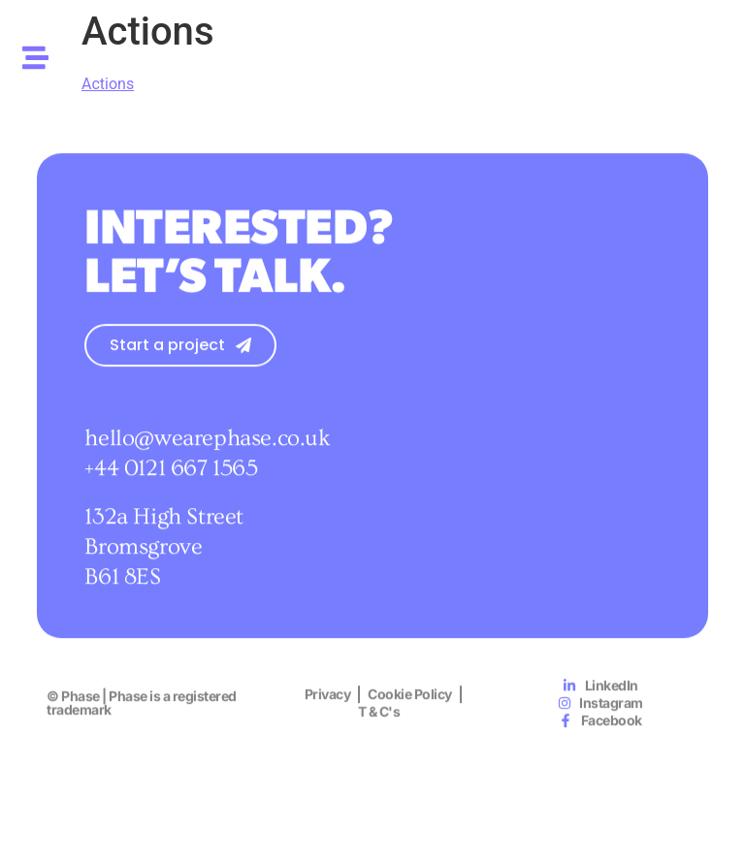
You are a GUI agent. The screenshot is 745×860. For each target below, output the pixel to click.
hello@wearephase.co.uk (207, 446)
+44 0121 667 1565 (170, 476)
